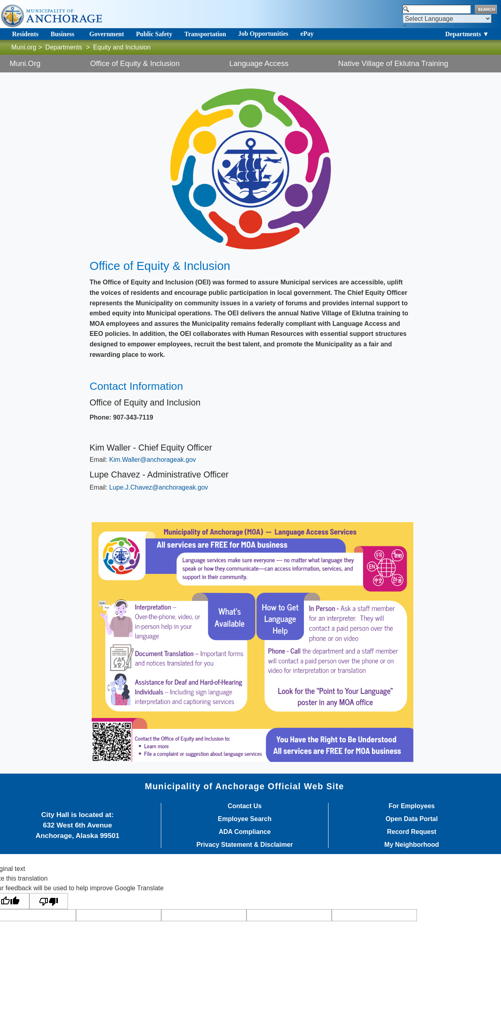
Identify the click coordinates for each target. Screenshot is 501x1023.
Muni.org (23, 47)
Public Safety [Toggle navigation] (154, 34)
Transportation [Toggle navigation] (205, 34)
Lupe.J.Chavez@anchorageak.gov (158, 487)
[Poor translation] (48, 901)
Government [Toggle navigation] (106, 34)
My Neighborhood (411, 845)
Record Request (411, 832)
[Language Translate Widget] (447, 18)
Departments (63, 47)
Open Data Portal (412, 819)
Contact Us (244, 806)
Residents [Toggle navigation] (25, 34)
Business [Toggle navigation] (62, 34)
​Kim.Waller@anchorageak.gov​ (152, 459)
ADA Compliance (245, 832)
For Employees (411, 806)
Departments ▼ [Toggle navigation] (467, 34)
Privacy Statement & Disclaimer (244, 845)
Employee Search (244, 819)
